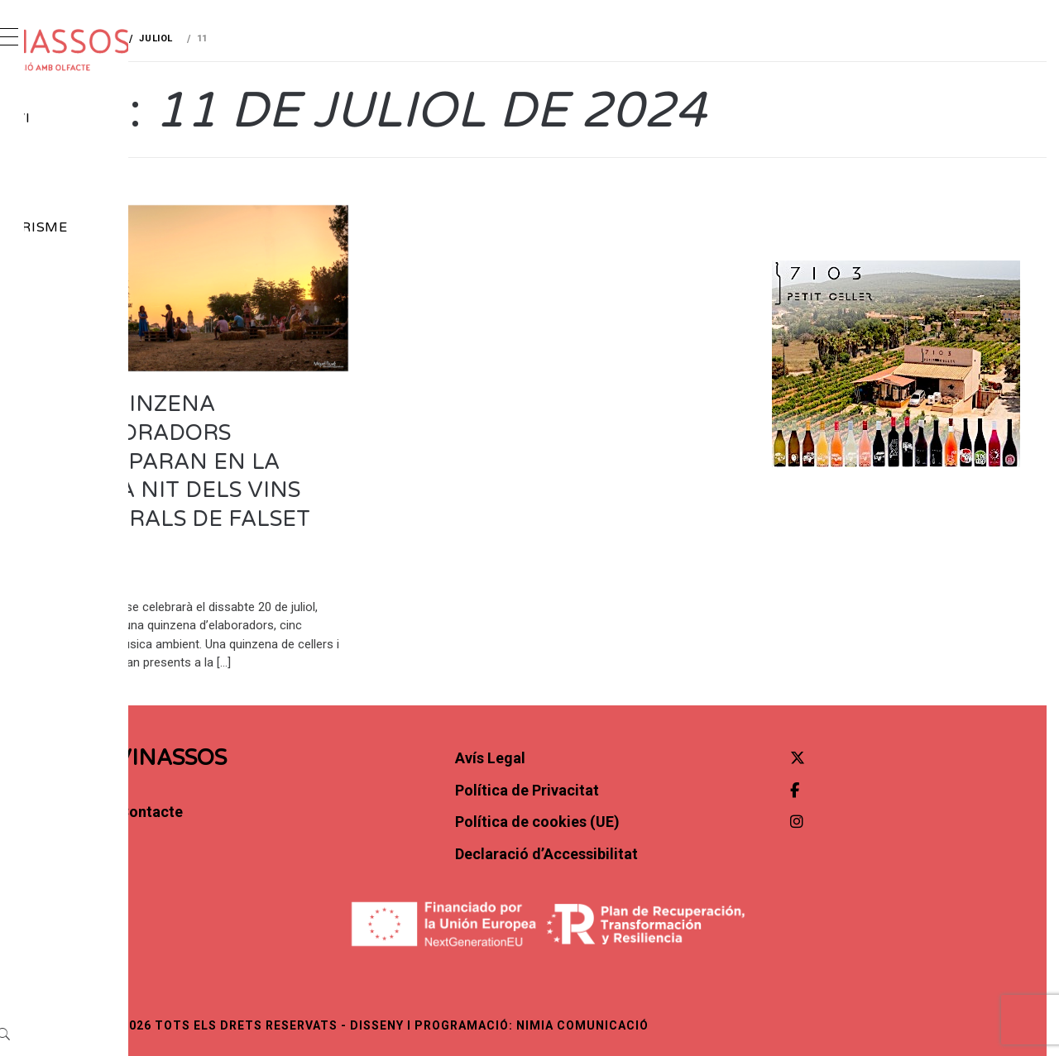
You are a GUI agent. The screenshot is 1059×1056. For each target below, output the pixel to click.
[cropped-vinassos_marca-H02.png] (151, 50)
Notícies (97, 154)
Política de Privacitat (658, 798)
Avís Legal (621, 766)
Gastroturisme (125, 227)
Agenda (94, 191)
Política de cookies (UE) (668, 830)
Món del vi (106, 118)
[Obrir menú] (21, 39)
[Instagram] (114, 361)
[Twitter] (855, 766)
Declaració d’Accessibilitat (677, 862)
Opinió (89, 264)
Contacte (101, 300)
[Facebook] (93, 361)
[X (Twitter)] (70, 361)
